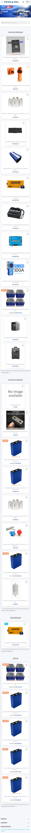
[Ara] (15, 22)
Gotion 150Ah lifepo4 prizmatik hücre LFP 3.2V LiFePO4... (15, 768)
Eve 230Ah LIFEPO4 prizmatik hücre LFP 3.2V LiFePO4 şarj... (15, 488)
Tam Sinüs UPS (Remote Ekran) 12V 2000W (15, 643)
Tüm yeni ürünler (7, 651)
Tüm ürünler (6, 373)
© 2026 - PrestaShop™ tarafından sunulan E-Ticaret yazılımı (15, 830)
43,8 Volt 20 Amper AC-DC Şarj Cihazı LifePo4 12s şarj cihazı (15, 225)
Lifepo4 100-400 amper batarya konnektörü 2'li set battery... (15, 545)
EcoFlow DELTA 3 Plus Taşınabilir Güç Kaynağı (15, 337)
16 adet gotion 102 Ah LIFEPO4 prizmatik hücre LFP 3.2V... (15, 310)
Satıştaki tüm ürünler (9, 806)
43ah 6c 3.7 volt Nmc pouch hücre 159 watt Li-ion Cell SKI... (15, 114)
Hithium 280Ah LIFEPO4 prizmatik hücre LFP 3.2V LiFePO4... (15, 740)
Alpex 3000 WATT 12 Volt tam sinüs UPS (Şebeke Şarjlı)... (15, 169)
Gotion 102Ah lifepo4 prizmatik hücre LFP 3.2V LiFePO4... (15, 460)
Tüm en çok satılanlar (9, 611)
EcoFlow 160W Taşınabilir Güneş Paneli (15, 141)
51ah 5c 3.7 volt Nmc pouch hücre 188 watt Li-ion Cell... (15, 601)
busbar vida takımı (15, 405)
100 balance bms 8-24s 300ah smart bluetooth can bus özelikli (15, 281)
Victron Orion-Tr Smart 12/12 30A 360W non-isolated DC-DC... (15, 253)
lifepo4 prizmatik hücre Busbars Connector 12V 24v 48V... (15, 432)
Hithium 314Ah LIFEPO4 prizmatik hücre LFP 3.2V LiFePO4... (15, 573)
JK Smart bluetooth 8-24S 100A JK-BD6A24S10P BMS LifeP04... (15, 58)
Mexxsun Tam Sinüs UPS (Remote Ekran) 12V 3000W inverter (15, 197)
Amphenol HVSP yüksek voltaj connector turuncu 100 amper (15, 86)
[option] (15, 11)
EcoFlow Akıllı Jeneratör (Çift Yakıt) (15, 364)
